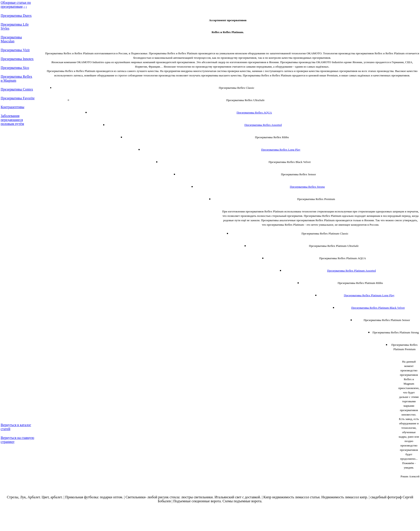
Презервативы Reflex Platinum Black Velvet (378, 307)
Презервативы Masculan (11, 39)
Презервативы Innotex (17, 59)
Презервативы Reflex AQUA (254, 112)
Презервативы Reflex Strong (307, 186)
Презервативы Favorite (17, 98)
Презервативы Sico (15, 68)
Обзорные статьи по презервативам (16, 4)
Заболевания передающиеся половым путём (12, 120)
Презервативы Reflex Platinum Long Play (369, 295)
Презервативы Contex (17, 89)
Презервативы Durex (16, 15)
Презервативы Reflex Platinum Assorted (351, 270)
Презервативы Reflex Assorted (263, 125)
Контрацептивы (12, 107)
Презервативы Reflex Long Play (280, 149)
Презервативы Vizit (15, 50)
